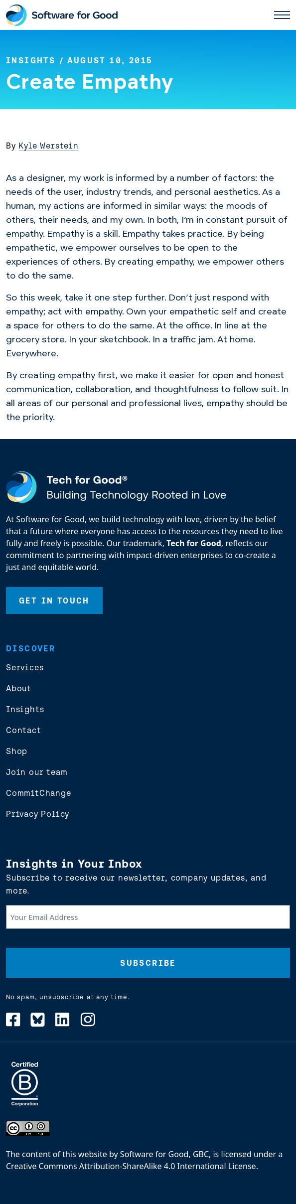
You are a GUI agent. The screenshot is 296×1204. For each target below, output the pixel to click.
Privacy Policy (37, 813)
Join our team (36, 771)
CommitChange (38, 792)
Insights (30, 60)
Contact (23, 730)
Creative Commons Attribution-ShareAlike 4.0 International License (131, 1166)
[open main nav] (282, 15)
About (18, 688)
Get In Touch (54, 600)
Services (24, 667)
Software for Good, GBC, (165, 1154)
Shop (16, 751)
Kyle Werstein (48, 145)
